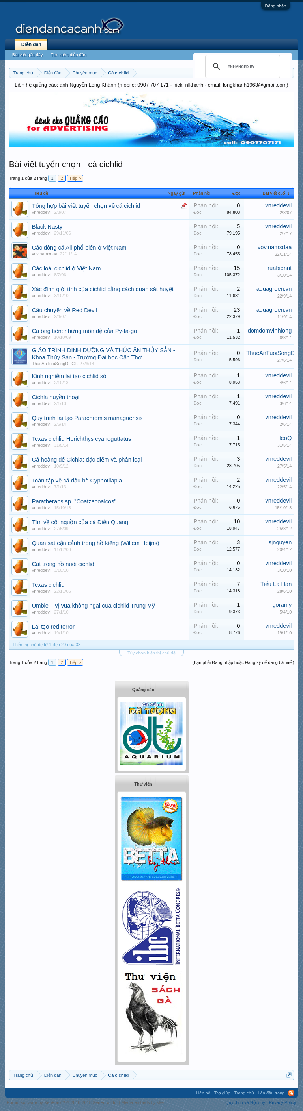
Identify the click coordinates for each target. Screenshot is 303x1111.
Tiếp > (75, 178)
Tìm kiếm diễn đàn (68, 54)
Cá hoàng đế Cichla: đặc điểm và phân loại (87, 460)
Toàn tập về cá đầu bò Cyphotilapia (77, 480)
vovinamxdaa (45, 253)
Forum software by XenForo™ (62, 1102)
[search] (241, 66)
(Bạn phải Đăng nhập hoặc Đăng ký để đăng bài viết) (243, 662)
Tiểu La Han (276, 584)
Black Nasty (47, 227)
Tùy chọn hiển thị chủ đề (151, 653)
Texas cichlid (48, 585)
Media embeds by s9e (142, 1102)
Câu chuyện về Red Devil (64, 310)
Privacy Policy (282, 1102)
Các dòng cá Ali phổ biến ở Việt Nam (79, 247)
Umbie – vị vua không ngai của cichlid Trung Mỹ (93, 606)
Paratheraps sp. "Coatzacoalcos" (74, 501)
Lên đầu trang (271, 1093)
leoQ (285, 438)
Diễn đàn (31, 44)
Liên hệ (203, 1093)
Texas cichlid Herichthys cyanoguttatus (81, 439)
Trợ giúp (222, 1093)
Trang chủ (244, 1093)
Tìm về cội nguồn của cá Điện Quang (80, 522)
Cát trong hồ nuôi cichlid (63, 564)
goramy (282, 605)
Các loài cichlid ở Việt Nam (66, 268)
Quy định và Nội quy (245, 1102)
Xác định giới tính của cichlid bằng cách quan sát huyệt (103, 289)
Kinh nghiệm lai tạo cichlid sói (70, 376)
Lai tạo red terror (53, 626)
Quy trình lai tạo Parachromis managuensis (87, 418)
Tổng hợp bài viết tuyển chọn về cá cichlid (86, 206)
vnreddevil (42, 212)
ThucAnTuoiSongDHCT (54, 363)
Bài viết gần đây (27, 54)
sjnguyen (280, 542)
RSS (291, 1093)
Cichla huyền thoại (55, 397)
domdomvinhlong (270, 330)
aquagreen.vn (274, 289)
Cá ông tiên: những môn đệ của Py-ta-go (84, 331)
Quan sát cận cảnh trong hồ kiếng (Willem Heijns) (95, 543)
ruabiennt (279, 268)
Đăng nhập (275, 6)
